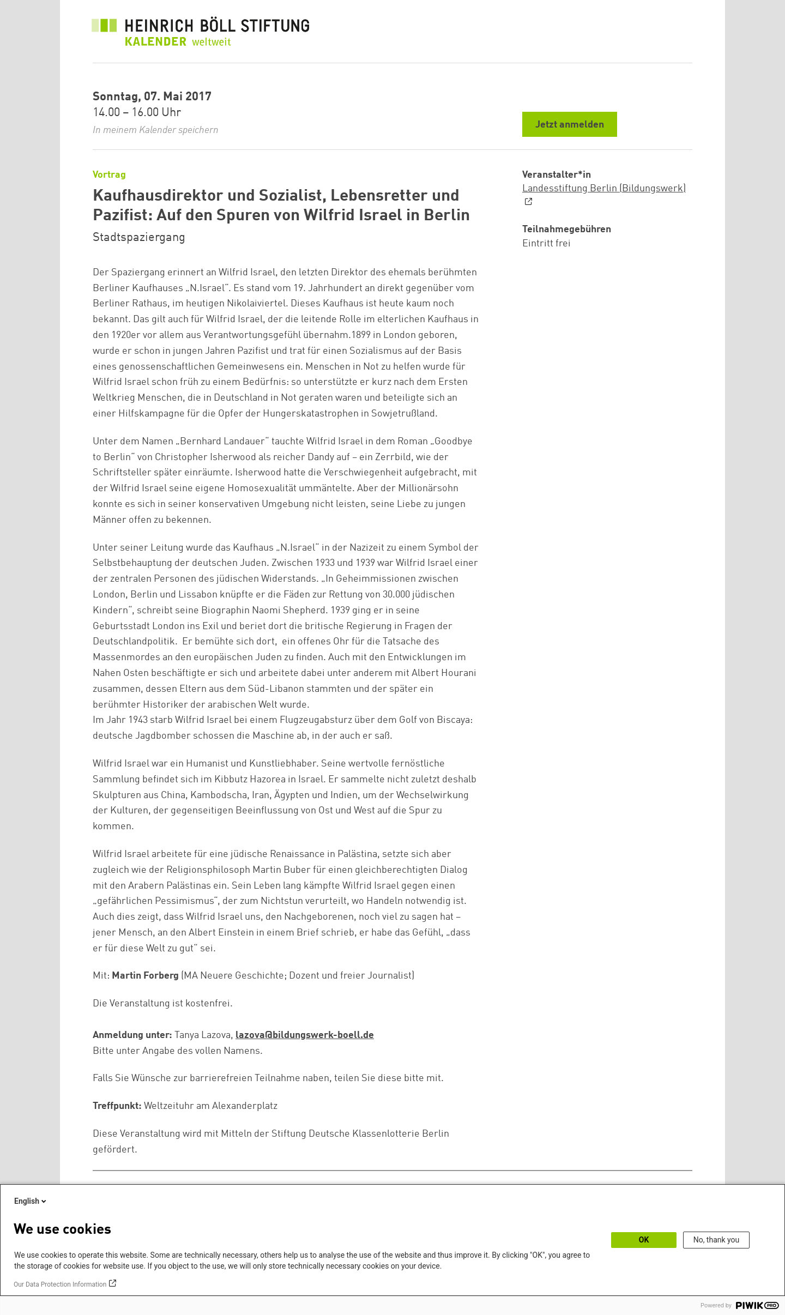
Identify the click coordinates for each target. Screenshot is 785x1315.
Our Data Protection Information (60, 1284)
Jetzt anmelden (569, 125)
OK (644, 1239)
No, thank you (716, 1239)
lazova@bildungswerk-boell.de (304, 1035)
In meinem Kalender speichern (156, 130)
